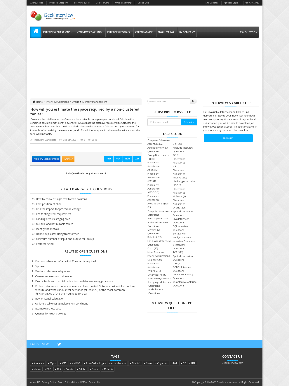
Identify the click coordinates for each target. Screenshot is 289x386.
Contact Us (94, 382)
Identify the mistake (48, 229)
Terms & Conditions (68, 382)
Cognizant (153, 259)
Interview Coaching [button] (90, 32)
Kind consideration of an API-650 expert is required (65, 261)
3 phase (40, 266)
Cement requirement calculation (54, 276)
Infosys (177, 177)
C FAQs (177, 263)
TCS (175, 252)
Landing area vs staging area (53, 219)
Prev (118, 158)
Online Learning (123, 2)
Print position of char (48, 204)
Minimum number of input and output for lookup (65, 239)
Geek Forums (102, 2)
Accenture (153, 143)
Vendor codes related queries (52, 271)
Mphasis (177, 196)
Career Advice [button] (145, 32)
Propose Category (58, 2)
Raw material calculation (49, 298)
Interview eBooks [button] (119, 32)
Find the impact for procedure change (58, 209)
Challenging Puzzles (184, 181)
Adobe (151, 169)
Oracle (75, 101)
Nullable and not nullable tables (54, 224)
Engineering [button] (167, 32)
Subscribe (189, 122)
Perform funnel (45, 244)
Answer (68, 158)
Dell (175, 143)
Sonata (177, 233)
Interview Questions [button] (57, 32)
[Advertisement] (144, 71)
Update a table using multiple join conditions (61, 303)
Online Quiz (143, 2)
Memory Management (94, 101)
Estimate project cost (48, 308)
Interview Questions (57, 101)
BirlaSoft (152, 237)
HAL (175, 166)
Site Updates (212, 2)
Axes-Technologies (158, 203)
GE (174, 155)
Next (127, 158)
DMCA (83, 382)
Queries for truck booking (50, 313)
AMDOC (151, 192)
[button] (35, 32)
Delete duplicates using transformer (57, 234)
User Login (232, 2)
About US (35, 382)
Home (38, 101)
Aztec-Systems (155, 218)
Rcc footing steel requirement (53, 214)
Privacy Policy (49, 382)
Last (137, 158)
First (109, 158)
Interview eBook (82, 2)
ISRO (175, 185)
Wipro (151, 270)
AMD (150, 181)
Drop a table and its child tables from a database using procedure (74, 281)
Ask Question (36, 2)
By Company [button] (187, 32)
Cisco (150, 248)
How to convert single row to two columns (61, 199)
